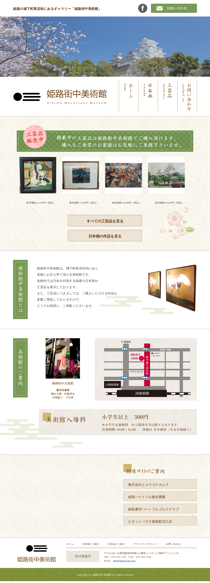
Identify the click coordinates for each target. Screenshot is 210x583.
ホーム (70, 544)
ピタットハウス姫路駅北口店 (150, 521)
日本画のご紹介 (90, 544)
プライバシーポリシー (145, 544)
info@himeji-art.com (124, 560)
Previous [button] (17, 181)
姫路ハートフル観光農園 (146, 497)
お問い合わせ (173, 544)
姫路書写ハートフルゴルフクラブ (153, 509)
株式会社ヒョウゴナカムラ (148, 484)
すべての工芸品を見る (105, 221)
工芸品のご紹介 (116, 544)
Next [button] (193, 181)
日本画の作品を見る (105, 236)
